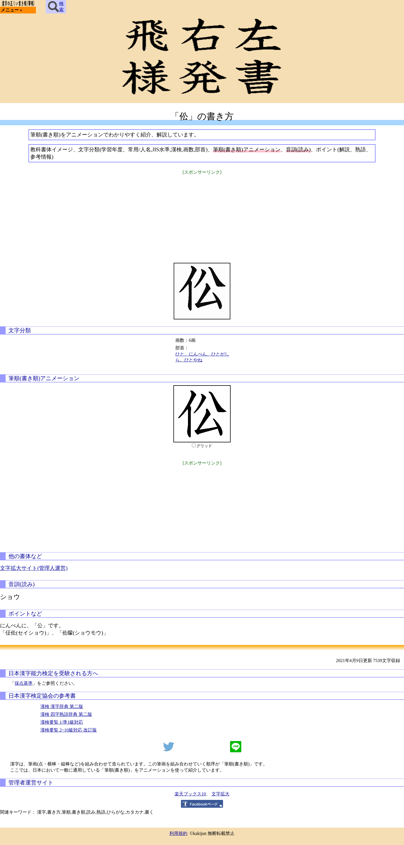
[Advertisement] (202, 215)
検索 (56, 6)
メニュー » (11, 10)
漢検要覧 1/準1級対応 (61, 722)
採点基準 (24, 683)
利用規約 (178, 833)
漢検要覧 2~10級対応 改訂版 (68, 730)
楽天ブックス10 (190, 793)
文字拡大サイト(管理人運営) (34, 568)
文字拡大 (220, 793)
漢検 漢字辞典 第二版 (61, 706)
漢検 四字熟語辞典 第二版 (66, 714)
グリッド (204, 446)
